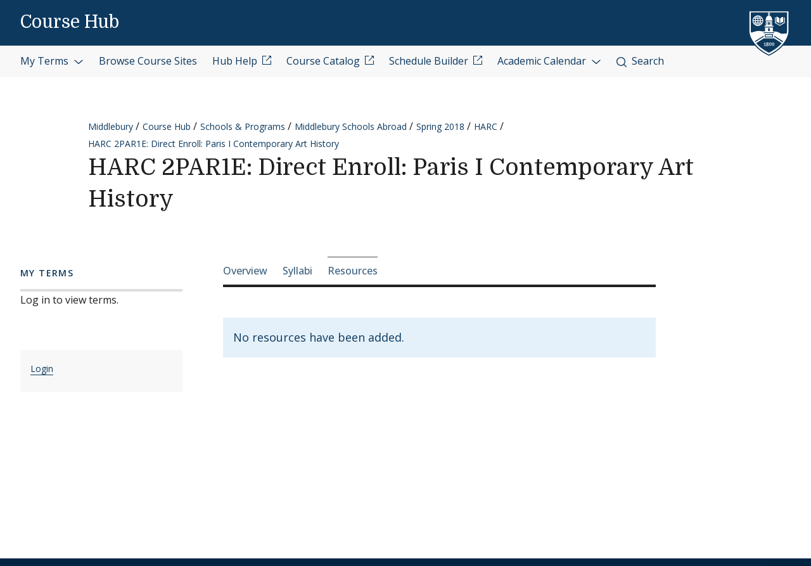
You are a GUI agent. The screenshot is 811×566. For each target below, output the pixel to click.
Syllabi (297, 271)
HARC (485, 126)
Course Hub (69, 22)
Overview (245, 271)
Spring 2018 (440, 126)
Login (41, 369)
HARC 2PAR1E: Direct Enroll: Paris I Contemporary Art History (213, 144)
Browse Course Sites (148, 61)
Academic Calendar (549, 61)
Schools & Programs (242, 126)
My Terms (52, 61)
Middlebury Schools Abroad (351, 126)
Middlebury (110, 126)
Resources (353, 271)
